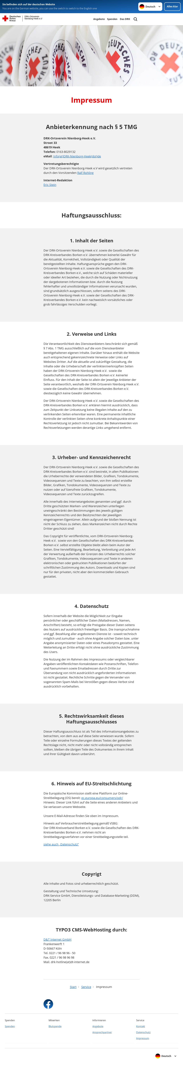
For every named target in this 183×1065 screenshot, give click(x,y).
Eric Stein (50, 185)
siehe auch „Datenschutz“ (61, 844)
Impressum (142, 1038)
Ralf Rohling (85, 173)
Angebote (99, 19)
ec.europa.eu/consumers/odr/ (102, 798)
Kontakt (140, 1026)
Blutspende (55, 1026)
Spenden (112, 19)
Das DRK (125, 19)
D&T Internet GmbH (57, 939)
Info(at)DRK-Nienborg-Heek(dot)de (77, 156)
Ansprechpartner (102, 1032)
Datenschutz (143, 1032)
